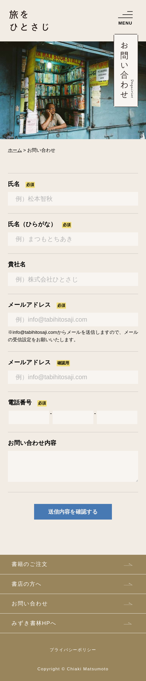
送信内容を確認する (73, 512)
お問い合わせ (30, 603)
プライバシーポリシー (73, 649)
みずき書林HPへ (34, 623)
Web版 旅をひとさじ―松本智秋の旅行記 (28, 29)
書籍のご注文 (29, 564)
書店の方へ (27, 584)
